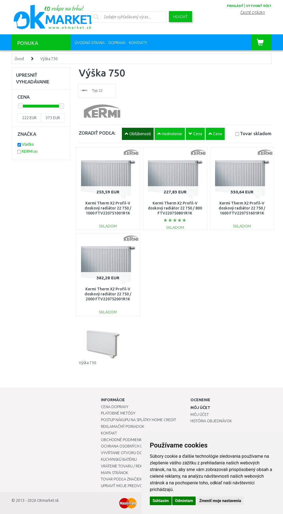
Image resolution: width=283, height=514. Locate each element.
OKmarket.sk (48, 500)
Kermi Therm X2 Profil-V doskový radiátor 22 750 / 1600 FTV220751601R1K (242, 208)
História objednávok (211, 421)
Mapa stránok (114, 472)
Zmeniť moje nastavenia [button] (220, 500)
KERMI (30, 151)
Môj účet (199, 414)
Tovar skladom (255, 133)
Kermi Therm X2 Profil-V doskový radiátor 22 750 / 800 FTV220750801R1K (175, 208)
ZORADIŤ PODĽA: (97, 132)
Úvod (19, 59)
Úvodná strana (90, 42)
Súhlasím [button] (161, 500)
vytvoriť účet (258, 5)
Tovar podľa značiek (121, 479)
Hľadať (180, 16)
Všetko (28, 144)
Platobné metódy (118, 413)
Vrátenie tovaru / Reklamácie (129, 466)
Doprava (116, 42)
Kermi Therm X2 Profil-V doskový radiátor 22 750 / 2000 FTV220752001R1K (108, 294)
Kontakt (109, 433)
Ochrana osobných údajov (128, 446)
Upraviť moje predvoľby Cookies (133, 486)
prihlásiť (235, 5)
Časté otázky (252, 13)
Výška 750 (49, 59)
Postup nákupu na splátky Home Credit (138, 420)
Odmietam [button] (184, 500)
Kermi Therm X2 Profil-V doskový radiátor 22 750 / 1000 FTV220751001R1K (108, 208)
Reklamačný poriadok (122, 426)
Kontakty (138, 42)
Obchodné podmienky (122, 440)
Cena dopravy (114, 407)
